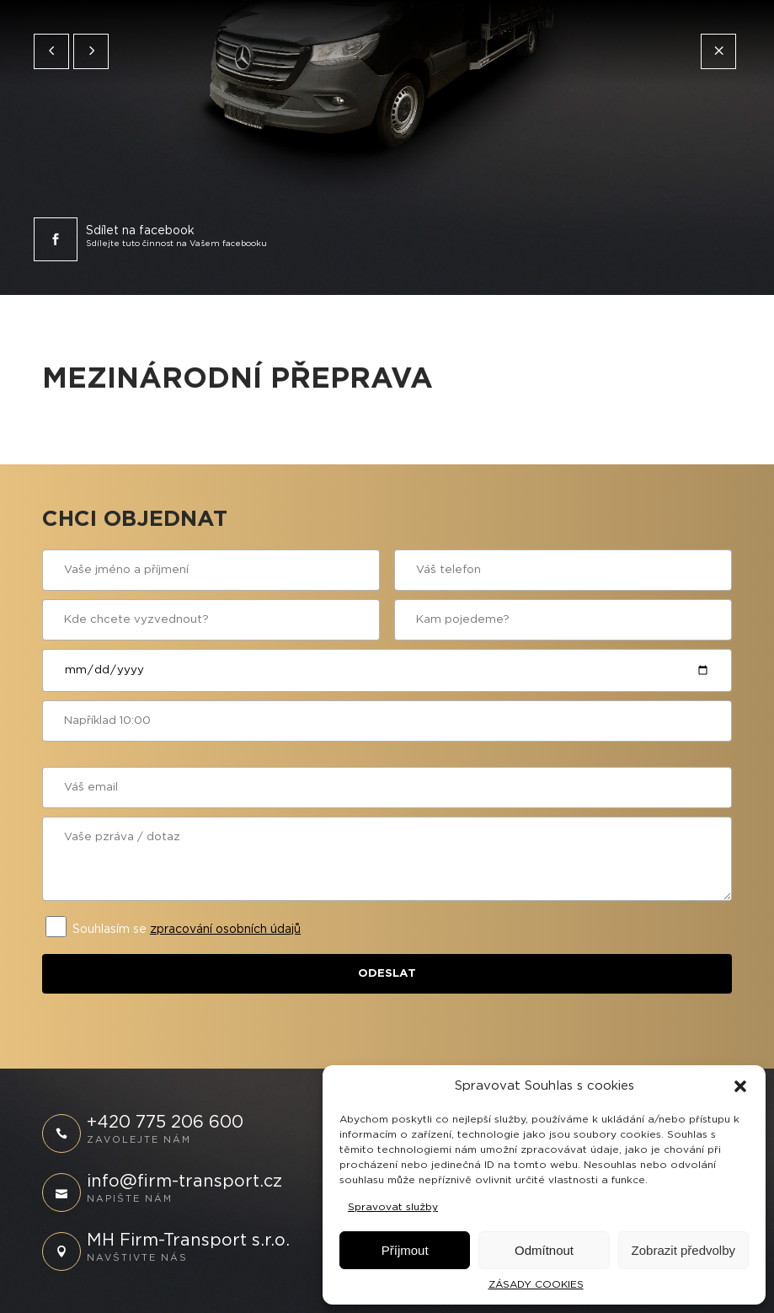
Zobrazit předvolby (683, 1250)
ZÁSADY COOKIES (536, 1284)
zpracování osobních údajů (225, 929)
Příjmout (405, 1250)
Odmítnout (544, 1250)
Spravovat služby (393, 1207)
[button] (740, 1086)
